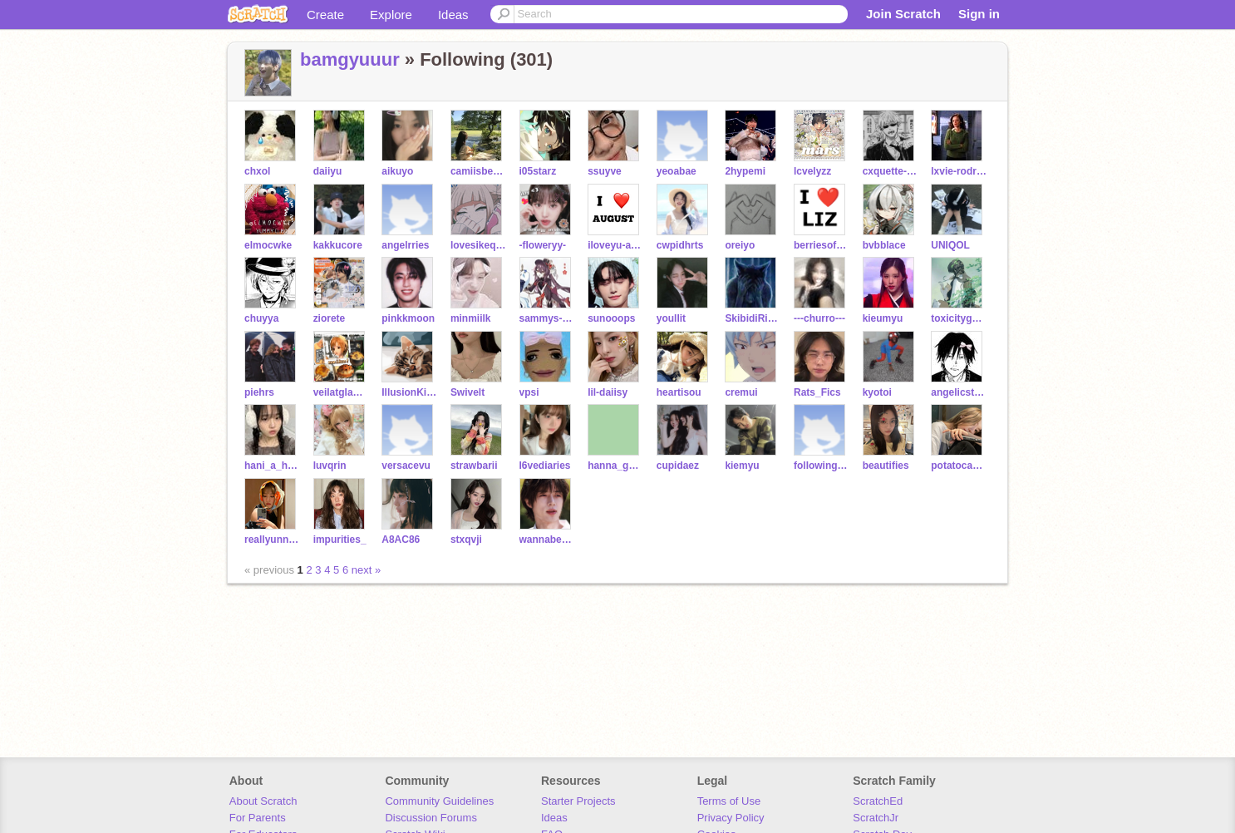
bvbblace (884, 245)
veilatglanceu (341, 392)
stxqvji (466, 539)
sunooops (611, 318)
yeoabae (676, 171)
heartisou (679, 392)
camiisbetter (478, 171)
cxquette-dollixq (890, 171)
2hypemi (745, 171)
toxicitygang (959, 318)
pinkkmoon (408, 318)
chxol (257, 171)
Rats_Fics (817, 392)
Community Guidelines (439, 801)
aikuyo (397, 171)
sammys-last (547, 318)
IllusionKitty (409, 392)
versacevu (406, 465)
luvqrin (330, 465)
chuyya (261, 318)
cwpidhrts (680, 245)
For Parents (257, 817)
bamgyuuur (350, 59)
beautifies (886, 465)
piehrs (259, 392)
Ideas (453, 14)
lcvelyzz (812, 171)
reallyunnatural (272, 539)
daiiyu (327, 171)
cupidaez (678, 465)
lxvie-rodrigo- (959, 171)
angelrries (405, 245)
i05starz (538, 171)
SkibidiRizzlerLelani (752, 318)
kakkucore (337, 245)
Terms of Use (729, 801)
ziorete (329, 318)
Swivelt (467, 392)
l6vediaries (545, 465)
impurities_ (340, 539)
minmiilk (470, 318)
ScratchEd (878, 801)
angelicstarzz (959, 392)
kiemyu (742, 465)
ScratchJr (875, 817)
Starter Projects (578, 801)
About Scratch (263, 801)
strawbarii (474, 465)
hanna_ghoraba (615, 465)
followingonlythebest (821, 465)
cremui (741, 392)
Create (325, 14)
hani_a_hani (272, 465)
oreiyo (740, 245)
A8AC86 (400, 539)
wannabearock (547, 539)
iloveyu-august (615, 245)
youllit (671, 318)
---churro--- (819, 318)
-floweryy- (543, 245)
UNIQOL (950, 245)
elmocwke (268, 245)
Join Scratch (903, 14)
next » (366, 570)
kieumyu (883, 318)
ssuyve (605, 171)
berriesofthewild (821, 245)
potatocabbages (959, 465)
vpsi (529, 392)
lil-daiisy (607, 392)
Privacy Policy (731, 817)
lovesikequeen (478, 245)
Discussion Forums (431, 817)
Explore (391, 14)
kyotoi (877, 392)
